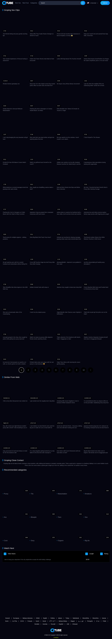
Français (30, 621)
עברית (97, 621)
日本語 (38, 618)
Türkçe (67, 618)
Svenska (45, 624)
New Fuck (25, 3)
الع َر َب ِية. (81, 621)
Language (91, 3)
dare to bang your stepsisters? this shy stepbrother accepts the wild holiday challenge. (27, 559)
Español (61, 624)
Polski (104, 621)
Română (37, 624)
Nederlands (76, 618)
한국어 (22, 621)
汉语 (68, 624)
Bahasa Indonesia (27, 618)
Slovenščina (85, 618)
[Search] (83, 3)
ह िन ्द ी (52, 621)
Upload (105, 3)
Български (16, 618)
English (45, 618)
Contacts (56, 637)
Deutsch (7, 618)
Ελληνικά (75, 624)
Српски (104, 618)
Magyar (73, 621)
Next (90, 370)
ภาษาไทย (14, 621)
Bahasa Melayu (63, 621)
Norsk (6, 621)
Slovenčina (95, 618)
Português (90, 621)
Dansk (44, 621)
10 (84, 370)
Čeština (52, 618)
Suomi (37, 621)
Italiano (60, 618)
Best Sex (18, 3)
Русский (53, 624)
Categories (33, 3)
